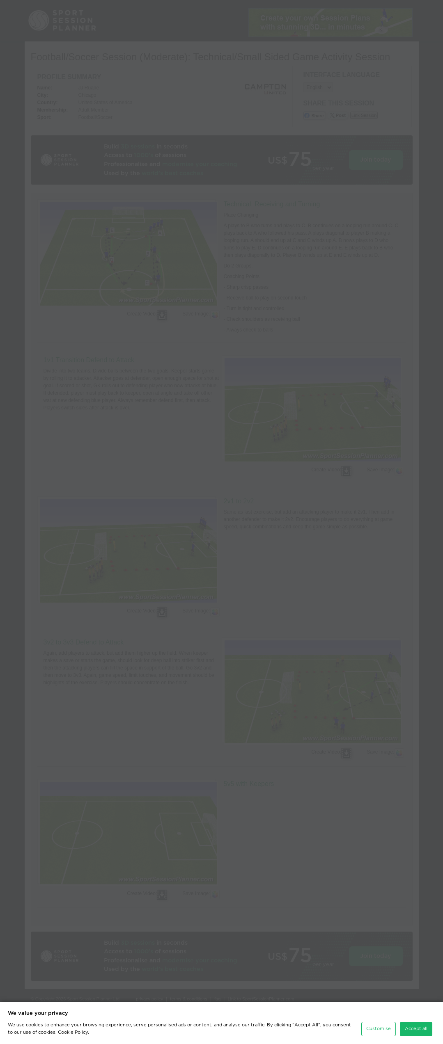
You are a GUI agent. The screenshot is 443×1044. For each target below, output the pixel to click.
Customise (378, 1028)
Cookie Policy (73, 1032)
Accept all (416, 1028)
